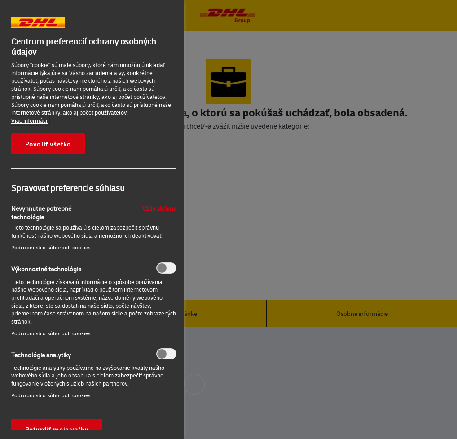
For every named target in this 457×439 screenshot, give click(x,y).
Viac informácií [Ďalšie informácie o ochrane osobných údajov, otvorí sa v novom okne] (29, 120)
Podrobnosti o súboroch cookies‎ (51, 247)
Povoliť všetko (48, 143)
